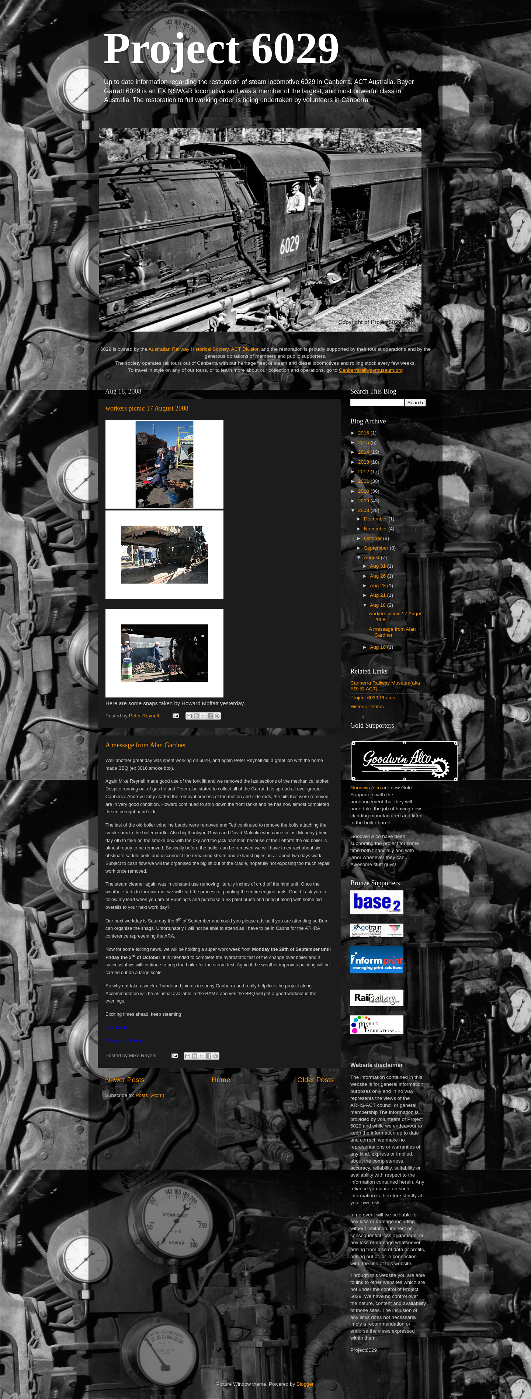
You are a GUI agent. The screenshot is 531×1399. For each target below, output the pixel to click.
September (377, 548)
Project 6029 (221, 48)
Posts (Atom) (150, 1095)
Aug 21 (378, 595)
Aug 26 (378, 576)
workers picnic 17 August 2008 (146, 408)
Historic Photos (367, 706)
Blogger (304, 1384)
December (376, 519)
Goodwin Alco (365, 787)
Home (221, 1080)
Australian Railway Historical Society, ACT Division (204, 349)
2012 (364, 471)
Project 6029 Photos (372, 697)
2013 (364, 462)
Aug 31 (378, 566)
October (373, 538)
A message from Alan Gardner (145, 745)
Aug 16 (378, 647)
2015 (364, 442)
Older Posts (315, 1080)
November (376, 528)
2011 (364, 481)
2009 (364, 500)
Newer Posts (125, 1080)
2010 (364, 491)
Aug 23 (378, 585)
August (372, 557)
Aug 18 (378, 605)
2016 (364, 433)
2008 (364, 510)
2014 (364, 452)
